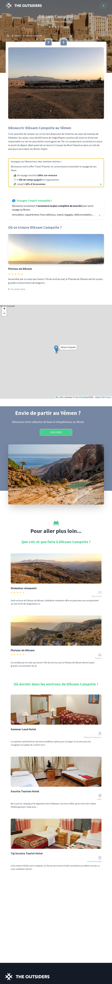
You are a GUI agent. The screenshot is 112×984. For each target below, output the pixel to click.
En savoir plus (16, 289)
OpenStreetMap (81, 397)
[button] (56, 83)
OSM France (106, 397)
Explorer (56, 432)
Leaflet (59, 397)
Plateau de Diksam (20, 269)
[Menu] (103, 5)
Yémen (17, 35)
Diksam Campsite (34, 35)
